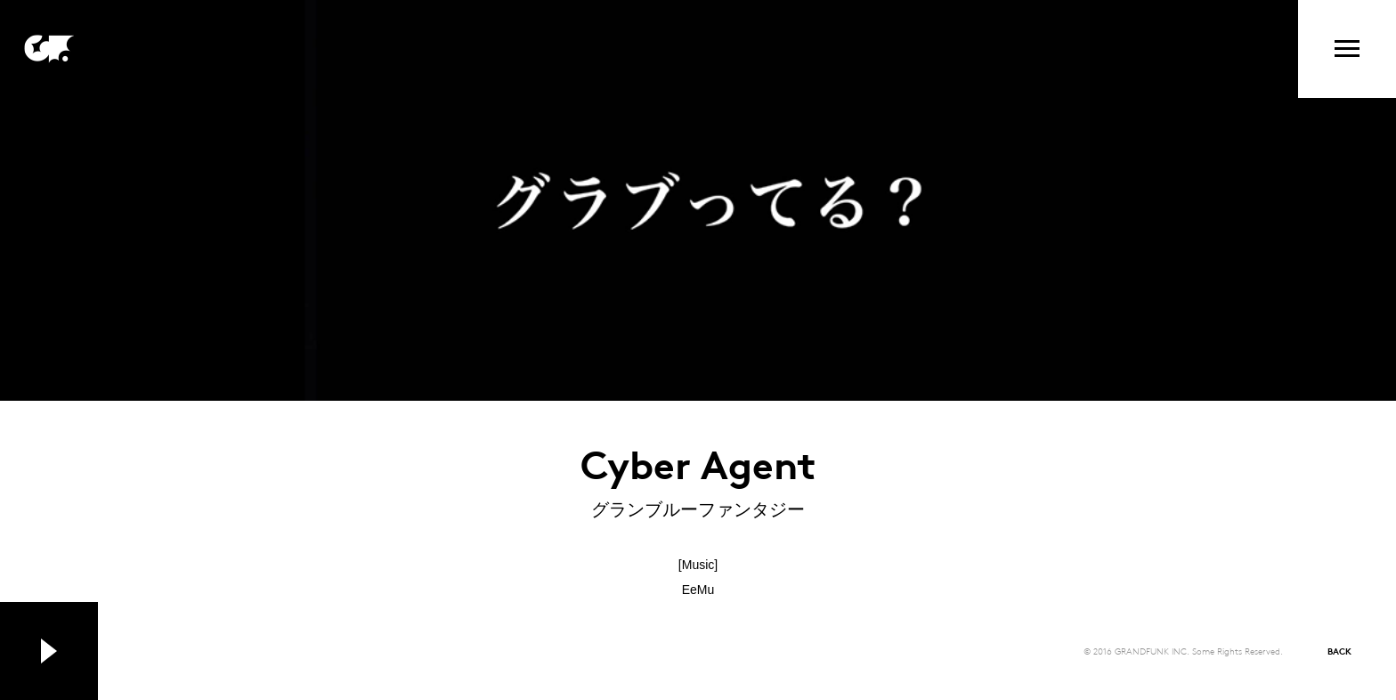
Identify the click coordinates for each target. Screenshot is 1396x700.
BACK (1339, 650)
